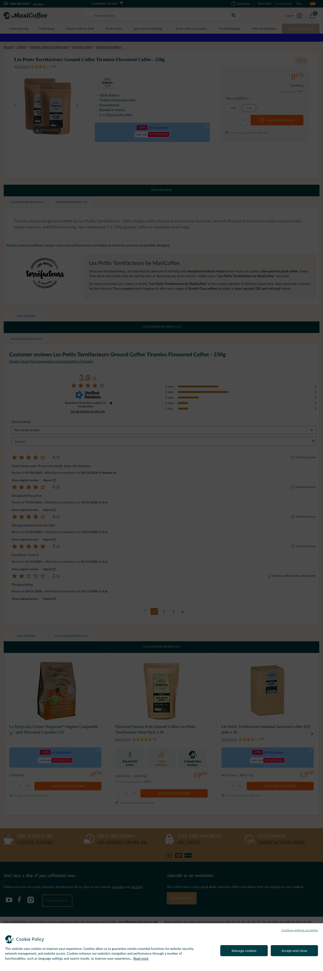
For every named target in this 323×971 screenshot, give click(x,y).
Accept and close (294, 950)
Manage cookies (244, 950)
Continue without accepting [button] (299, 930)
